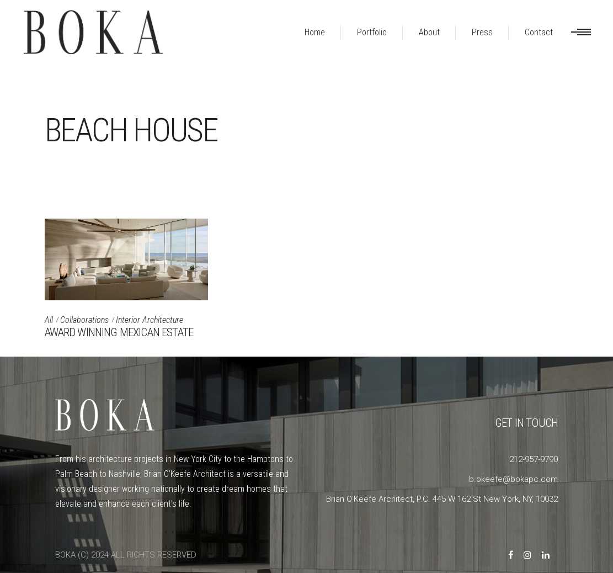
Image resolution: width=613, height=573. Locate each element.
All (49, 320)
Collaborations (84, 320)
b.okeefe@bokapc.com (513, 479)
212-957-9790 (533, 459)
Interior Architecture (149, 320)
